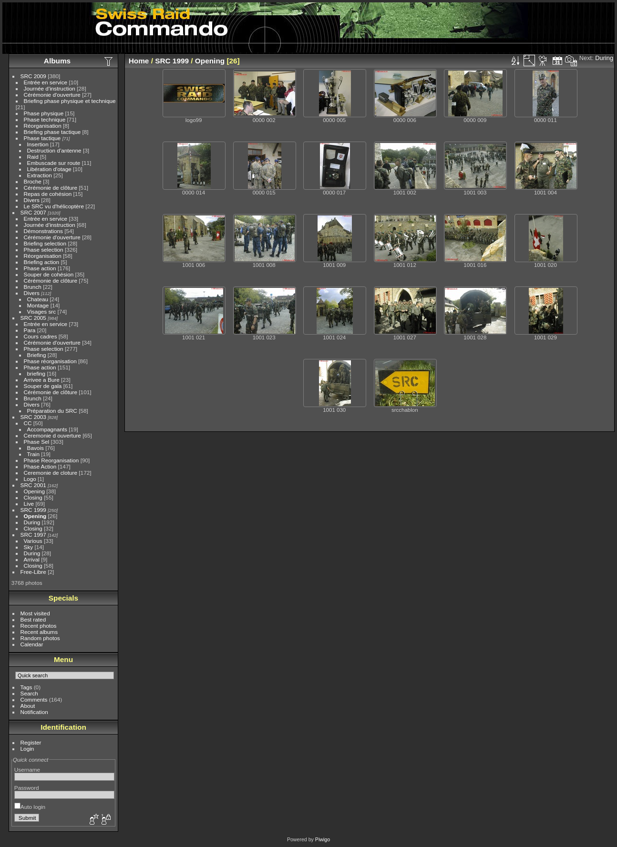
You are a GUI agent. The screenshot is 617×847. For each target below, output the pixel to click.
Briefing (36, 355)
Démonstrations (43, 231)
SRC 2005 (33, 318)
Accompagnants (47, 429)
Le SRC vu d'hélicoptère (54, 206)
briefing (36, 373)
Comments (34, 699)
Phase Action (40, 466)
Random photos (40, 638)
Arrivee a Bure (42, 380)
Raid (33, 156)
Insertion (38, 144)
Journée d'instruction (49, 88)
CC (28, 423)
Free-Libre (33, 572)
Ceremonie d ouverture (52, 435)
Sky (28, 547)
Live (29, 503)
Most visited (35, 613)
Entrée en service (46, 82)
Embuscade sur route (54, 163)
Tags (26, 687)
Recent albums (39, 632)
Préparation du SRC (52, 411)
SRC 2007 (33, 212)
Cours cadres (40, 336)
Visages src (41, 311)
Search (29, 693)
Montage (38, 305)
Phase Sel (37, 442)
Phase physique (44, 113)
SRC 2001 (33, 485)
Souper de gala (43, 386)
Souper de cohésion (49, 274)
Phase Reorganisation (51, 460)
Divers (32, 200)
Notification (34, 712)
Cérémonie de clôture (51, 187)
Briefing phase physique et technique (70, 101)
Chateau (37, 299)
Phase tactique (42, 138)
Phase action (40, 268)
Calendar (32, 644)
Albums (57, 61)
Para (30, 330)
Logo (30, 479)
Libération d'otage (49, 169)
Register (31, 742)
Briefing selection (45, 243)
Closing (33, 497)
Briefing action (42, 262)
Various (33, 541)
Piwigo (322, 839)
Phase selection (43, 249)
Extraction (39, 175)
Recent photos (39, 625)
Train (33, 454)
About (28, 706)
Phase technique (45, 119)
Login (27, 748)
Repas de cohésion (48, 194)
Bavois (35, 448)
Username (27, 769)
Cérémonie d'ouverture (52, 95)
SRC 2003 (33, 417)
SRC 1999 (33, 510)
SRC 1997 (33, 534)
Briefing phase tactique (52, 132)
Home (139, 61)
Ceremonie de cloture (51, 472)
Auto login (29, 807)
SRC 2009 (33, 76)
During (32, 522)
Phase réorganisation (50, 361)
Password (26, 788)
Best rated (33, 619)
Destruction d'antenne (54, 150)
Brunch (32, 287)
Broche (32, 181)
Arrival (32, 559)
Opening (34, 491)
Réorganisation (43, 125)
